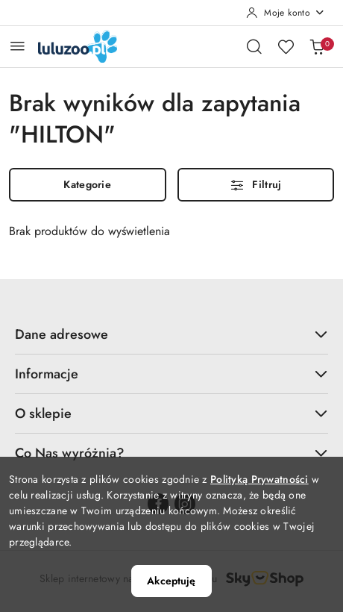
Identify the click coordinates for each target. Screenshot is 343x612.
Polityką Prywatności (259, 479)
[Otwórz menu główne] (17, 45)
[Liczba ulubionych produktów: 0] (285, 46)
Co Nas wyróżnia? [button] (171, 453)
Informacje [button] (171, 374)
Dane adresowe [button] (171, 334)
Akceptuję (171, 580)
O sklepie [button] (171, 413)
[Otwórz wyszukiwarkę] (254, 46)
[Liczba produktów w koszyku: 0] (317, 46)
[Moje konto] (285, 12)
